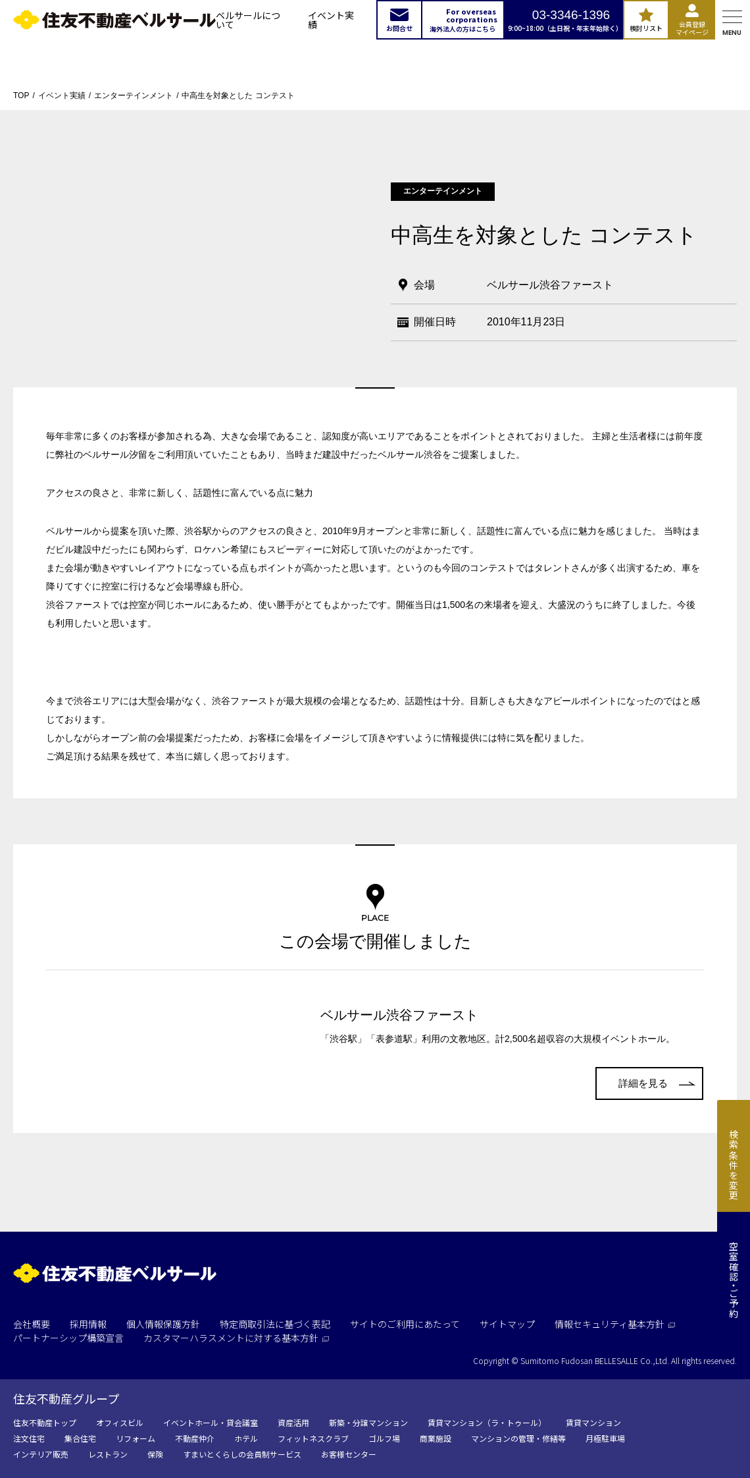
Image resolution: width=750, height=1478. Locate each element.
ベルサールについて (248, 20)
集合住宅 (80, 1438)
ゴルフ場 (384, 1438)
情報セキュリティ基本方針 (615, 1323)
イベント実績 (331, 20)
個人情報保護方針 (163, 1323)
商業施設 (435, 1438)
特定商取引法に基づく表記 (275, 1323)
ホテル (246, 1438)
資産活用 (293, 1422)
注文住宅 (29, 1438)
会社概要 (31, 1323)
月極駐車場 (605, 1438)
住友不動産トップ (44, 1422)
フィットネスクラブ (313, 1438)
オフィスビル (119, 1422)
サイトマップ (507, 1323)
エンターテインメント (133, 95)
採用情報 (88, 1323)
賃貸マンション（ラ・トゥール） (487, 1422)
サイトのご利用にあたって (405, 1323)
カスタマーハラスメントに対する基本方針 (236, 1337)
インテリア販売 (40, 1454)
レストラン (108, 1454)
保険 (155, 1454)
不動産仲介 (194, 1438)
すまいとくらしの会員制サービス (242, 1454)
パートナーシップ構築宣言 (68, 1337)
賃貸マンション (593, 1422)
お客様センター (348, 1454)
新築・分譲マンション (368, 1422)
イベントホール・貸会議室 (210, 1422)
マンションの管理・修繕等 (518, 1438)
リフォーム (135, 1438)
